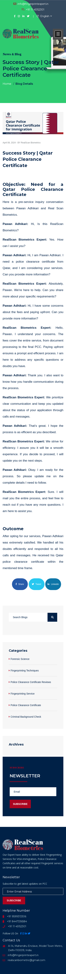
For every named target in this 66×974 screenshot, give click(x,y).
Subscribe (14, 900)
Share (20, 584)
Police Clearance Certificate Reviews (31, 682)
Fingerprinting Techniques (25, 670)
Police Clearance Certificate (26, 705)
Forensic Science (20, 659)
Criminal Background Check (26, 716)
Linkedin (53, 584)
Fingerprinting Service (22, 693)
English (43, 16)
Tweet (36, 584)
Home (7, 83)
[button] (58, 34)
